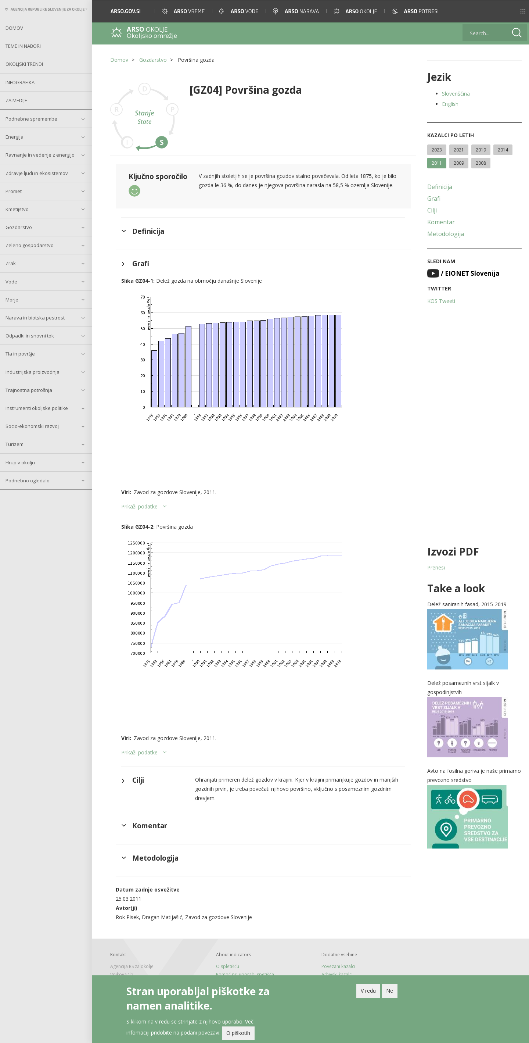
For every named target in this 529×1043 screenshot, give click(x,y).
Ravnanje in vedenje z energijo (40, 154)
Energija (15, 136)
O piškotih (238, 1032)
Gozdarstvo (19, 227)
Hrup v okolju (20, 462)
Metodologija (445, 234)
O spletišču (227, 966)
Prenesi (436, 567)
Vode (11, 281)
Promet (14, 191)
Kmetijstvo (17, 209)
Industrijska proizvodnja (33, 372)
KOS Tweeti (441, 300)
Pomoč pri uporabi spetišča (245, 974)
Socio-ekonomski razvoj (32, 426)
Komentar (441, 222)
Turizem (15, 444)
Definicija (439, 187)
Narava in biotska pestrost (35, 317)
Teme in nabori (23, 46)
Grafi (433, 198)
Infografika (20, 82)
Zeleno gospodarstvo (30, 245)
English (450, 103)
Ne (389, 990)
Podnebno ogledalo (28, 480)
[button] (513, 11)
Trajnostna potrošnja (29, 390)
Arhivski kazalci (337, 974)
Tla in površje (20, 353)
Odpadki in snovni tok (30, 335)
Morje (12, 299)
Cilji (432, 210)
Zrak (11, 263)
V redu (368, 990)
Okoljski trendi (24, 64)
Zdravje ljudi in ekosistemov (37, 173)
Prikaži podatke (139, 506)
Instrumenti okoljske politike (37, 408)
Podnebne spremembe (31, 118)
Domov (14, 28)
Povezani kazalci (338, 966)
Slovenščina (456, 93)
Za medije (16, 100)
